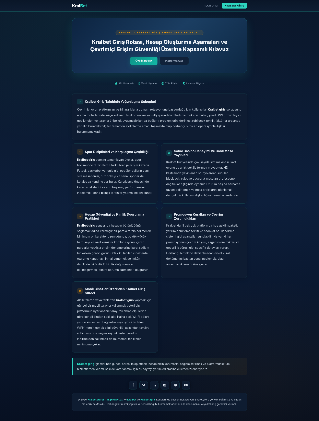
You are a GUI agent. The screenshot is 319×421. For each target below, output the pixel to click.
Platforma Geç (174, 60)
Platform (211, 5)
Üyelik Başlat (143, 60)
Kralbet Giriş (234, 5)
